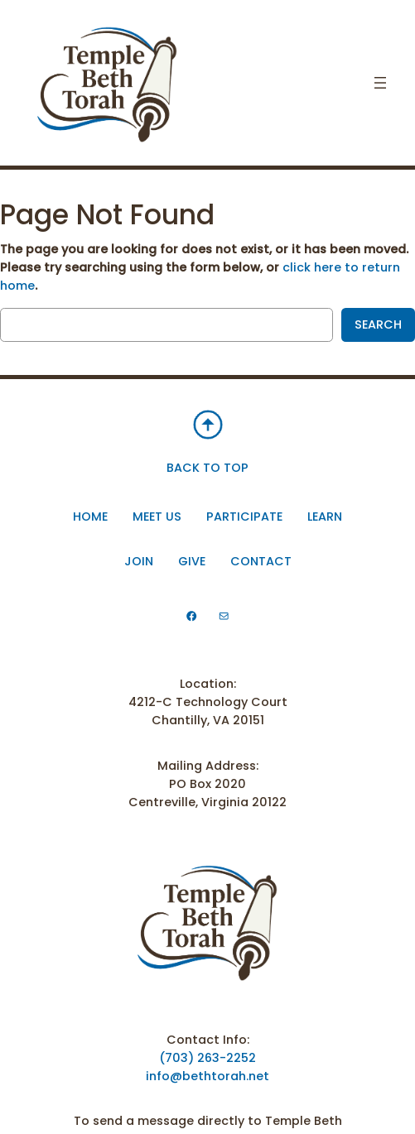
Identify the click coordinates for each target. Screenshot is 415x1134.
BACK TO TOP (207, 467)
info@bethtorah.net (207, 1076)
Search (378, 324)
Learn (324, 516)
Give (191, 561)
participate (244, 516)
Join (138, 561)
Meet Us (157, 516)
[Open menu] (380, 83)
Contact (261, 561)
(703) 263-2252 (207, 1058)
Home (90, 516)
